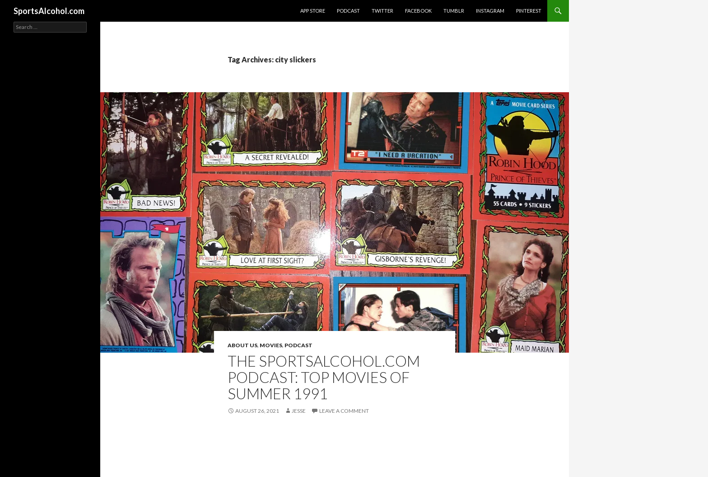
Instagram (490, 11)
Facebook (418, 11)
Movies (271, 345)
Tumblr (453, 11)
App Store (312, 11)
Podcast (348, 11)
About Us (242, 345)
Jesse (299, 410)
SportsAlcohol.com (49, 11)
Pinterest (528, 11)
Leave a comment (344, 410)
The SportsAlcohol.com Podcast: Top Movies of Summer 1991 (324, 377)
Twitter (382, 11)
